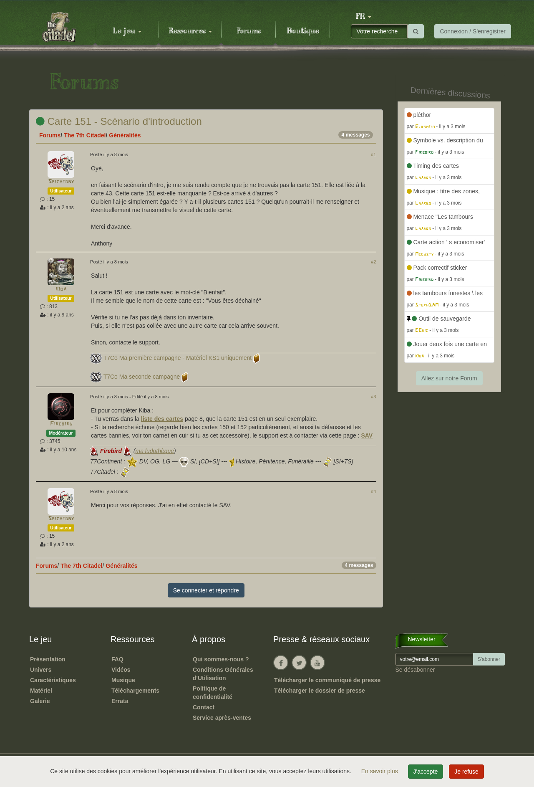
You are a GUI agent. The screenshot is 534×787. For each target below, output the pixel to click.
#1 (373, 154)
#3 (373, 396)
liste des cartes (162, 418)
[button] (363, 16)
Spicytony (61, 182)
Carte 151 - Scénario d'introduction (119, 121)
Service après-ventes (222, 717)
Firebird (61, 424)
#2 (373, 261)
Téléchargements (135, 690)
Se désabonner (415, 669)
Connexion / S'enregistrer (473, 31)
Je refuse (466, 771)
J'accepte (425, 771)
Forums (249, 31)
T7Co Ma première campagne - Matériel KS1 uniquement (177, 357)
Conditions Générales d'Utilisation (223, 673)
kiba (60, 289)
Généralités (125, 135)
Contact (203, 707)
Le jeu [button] (127, 31)
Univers (40, 669)
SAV (367, 435)
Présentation (47, 659)
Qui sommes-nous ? (221, 659)
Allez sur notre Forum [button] (449, 378)
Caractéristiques (53, 680)
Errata (119, 701)
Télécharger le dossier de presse (319, 690)
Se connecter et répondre (206, 590)
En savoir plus (380, 771)
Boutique (303, 31)
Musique (123, 680)
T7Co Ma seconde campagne (141, 376)
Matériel (41, 690)
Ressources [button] (190, 31)
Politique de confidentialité (212, 692)
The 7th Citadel (85, 135)
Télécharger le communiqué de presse (327, 680)
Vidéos (121, 669)
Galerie (40, 701)
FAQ (117, 659)
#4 (373, 491)
